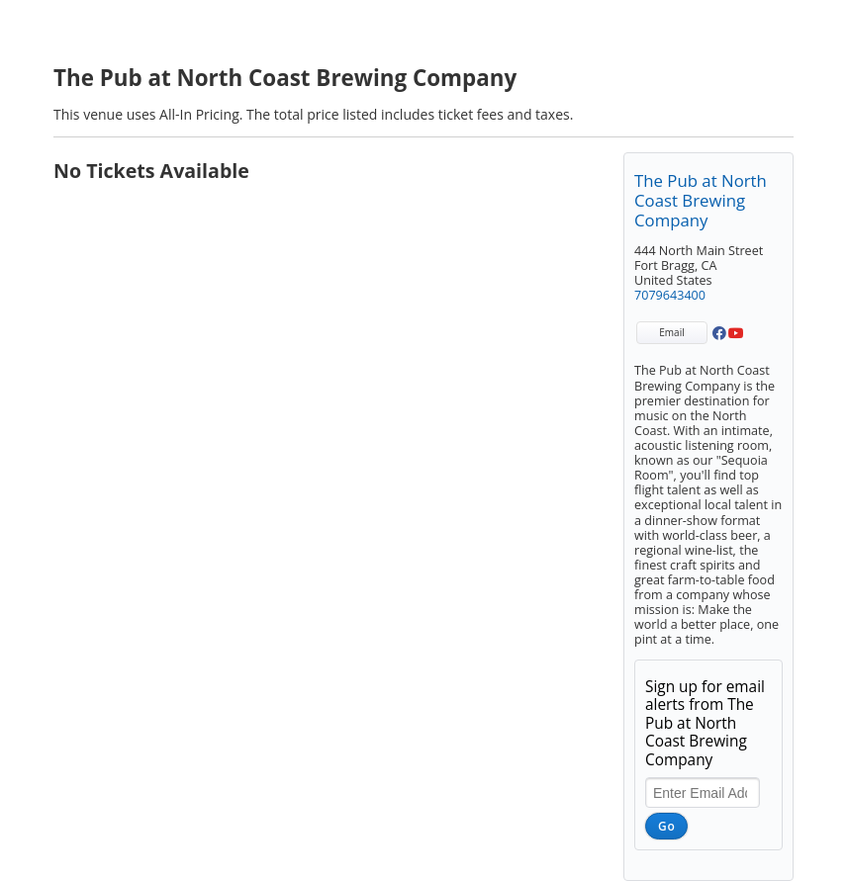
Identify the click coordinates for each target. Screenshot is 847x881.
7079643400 (670, 295)
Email (671, 332)
